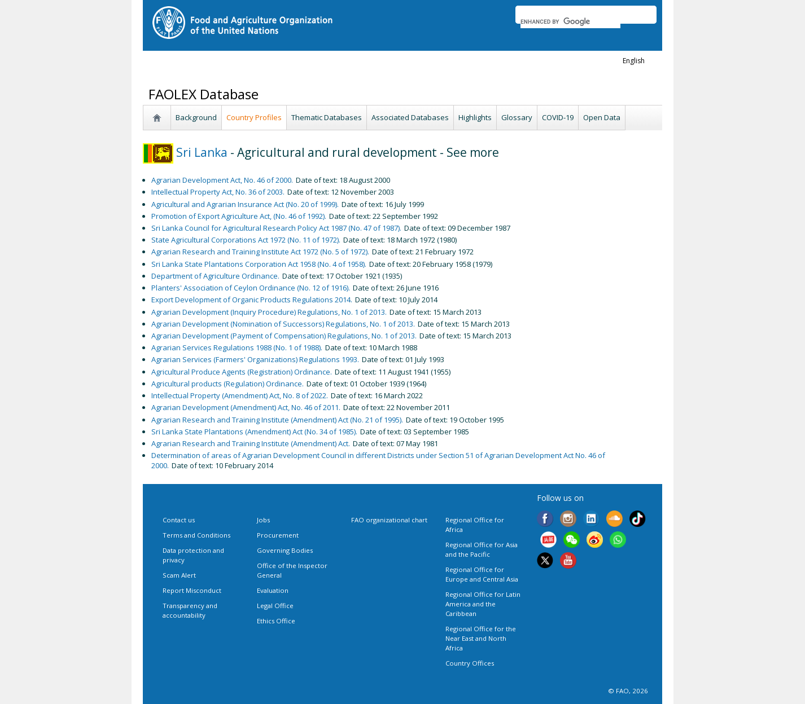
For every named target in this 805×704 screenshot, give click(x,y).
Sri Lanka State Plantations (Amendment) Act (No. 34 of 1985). (254, 431)
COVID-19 (558, 117)
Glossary (516, 117)
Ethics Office (276, 621)
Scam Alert (179, 575)
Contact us (179, 520)
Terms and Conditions (196, 535)
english (634, 60)
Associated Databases (410, 117)
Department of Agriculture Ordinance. (215, 276)
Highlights (475, 117)
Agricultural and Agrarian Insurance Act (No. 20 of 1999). (245, 204)
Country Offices (469, 663)
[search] (570, 21)
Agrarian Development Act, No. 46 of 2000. (222, 180)
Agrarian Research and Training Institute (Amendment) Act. (250, 443)
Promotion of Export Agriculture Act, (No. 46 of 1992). (238, 216)
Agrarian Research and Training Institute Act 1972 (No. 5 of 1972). (260, 252)
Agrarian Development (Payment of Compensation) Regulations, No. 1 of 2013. (284, 336)
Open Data (601, 117)
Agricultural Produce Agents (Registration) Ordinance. (241, 372)
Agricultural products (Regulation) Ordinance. (227, 384)
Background (196, 117)
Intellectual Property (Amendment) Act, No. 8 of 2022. (239, 395)
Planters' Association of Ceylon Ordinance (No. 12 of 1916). (250, 288)
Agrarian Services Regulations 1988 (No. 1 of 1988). (236, 347)
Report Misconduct (192, 590)
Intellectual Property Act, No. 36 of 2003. (218, 192)
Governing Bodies (285, 550)
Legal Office (275, 605)
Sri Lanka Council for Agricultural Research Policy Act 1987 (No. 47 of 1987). (276, 228)
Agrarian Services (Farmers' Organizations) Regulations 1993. (255, 359)
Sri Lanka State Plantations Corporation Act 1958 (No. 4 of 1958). (258, 264)
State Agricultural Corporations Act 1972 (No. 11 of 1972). (245, 240)
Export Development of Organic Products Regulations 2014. (251, 299)
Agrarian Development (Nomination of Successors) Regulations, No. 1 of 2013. (283, 324)
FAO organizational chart (389, 520)
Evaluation (272, 590)
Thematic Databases (326, 117)
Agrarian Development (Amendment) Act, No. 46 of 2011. (245, 407)
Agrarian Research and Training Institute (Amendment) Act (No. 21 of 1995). (277, 420)
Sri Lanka (185, 152)
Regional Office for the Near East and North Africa (480, 638)
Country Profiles (254, 117)
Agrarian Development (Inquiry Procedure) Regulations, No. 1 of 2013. (269, 312)
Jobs (263, 520)
